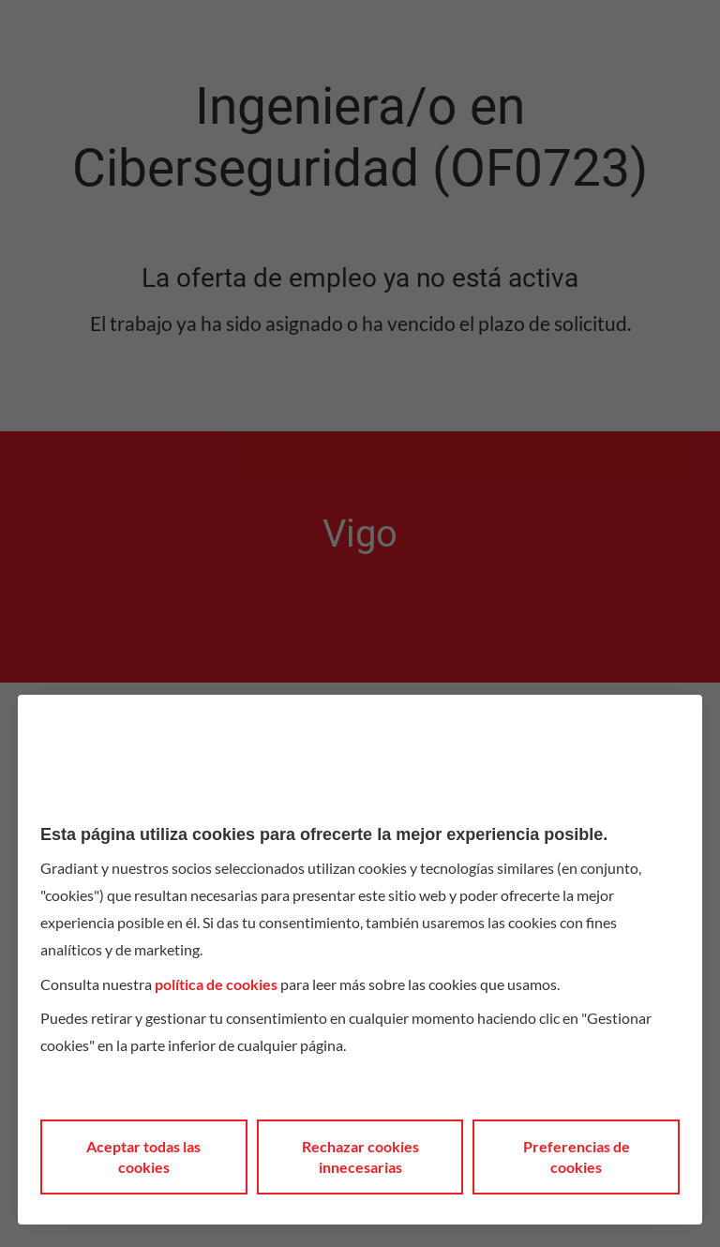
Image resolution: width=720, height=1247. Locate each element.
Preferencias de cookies (576, 1156)
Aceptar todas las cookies (143, 1156)
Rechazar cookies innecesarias (360, 1156)
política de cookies (216, 984)
